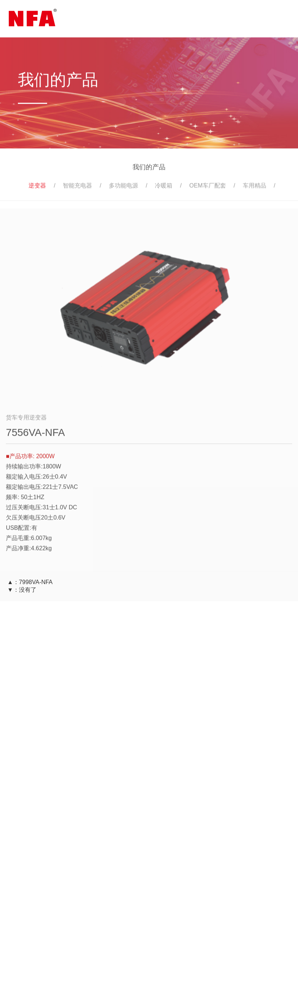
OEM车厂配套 (207, 187)
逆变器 (37, 187)
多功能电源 (123, 187)
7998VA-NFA (36, 582)
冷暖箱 (163, 187)
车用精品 (254, 187)
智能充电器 (77, 187)
